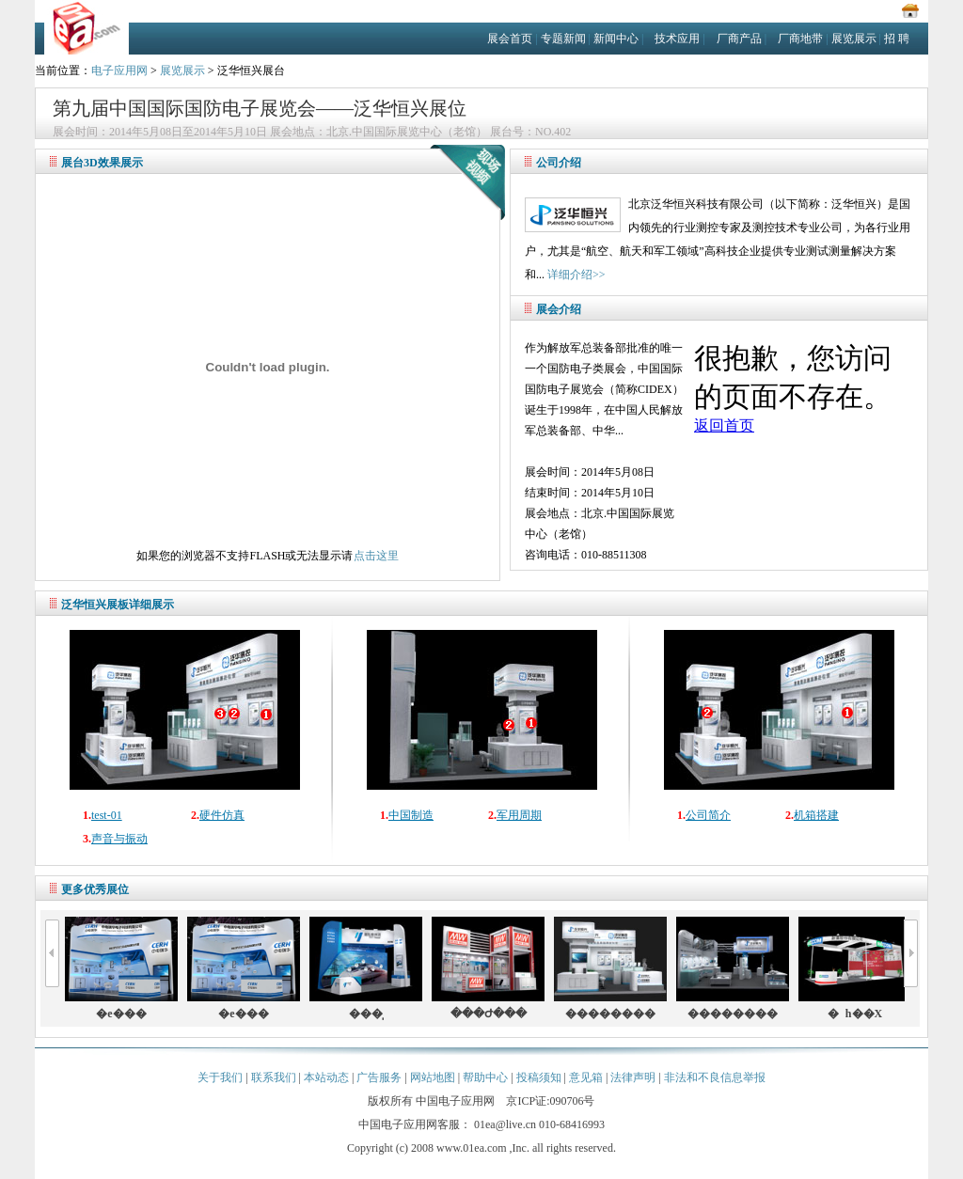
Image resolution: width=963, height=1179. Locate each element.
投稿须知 (538, 1077)
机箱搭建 (816, 815)
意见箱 (586, 1077)
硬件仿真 (222, 815)
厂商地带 (800, 38)
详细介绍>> (576, 274)
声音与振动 (119, 838)
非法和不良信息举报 (715, 1077)
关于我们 (220, 1077)
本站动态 (326, 1077)
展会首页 (509, 38)
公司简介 (708, 815)
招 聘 (896, 38)
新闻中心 (616, 38)
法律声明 (632, 1077)
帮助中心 (485, 1077)
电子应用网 (119, 70)
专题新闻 (563, 38)
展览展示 (853, 38)
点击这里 (376, 555)
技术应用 (677, 38)
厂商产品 (739, 38)
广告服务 (379, 1077)
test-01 (106, 815)
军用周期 (519, 815)
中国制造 (411, 815)
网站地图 (432, 1077)
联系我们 (273, 1077)
